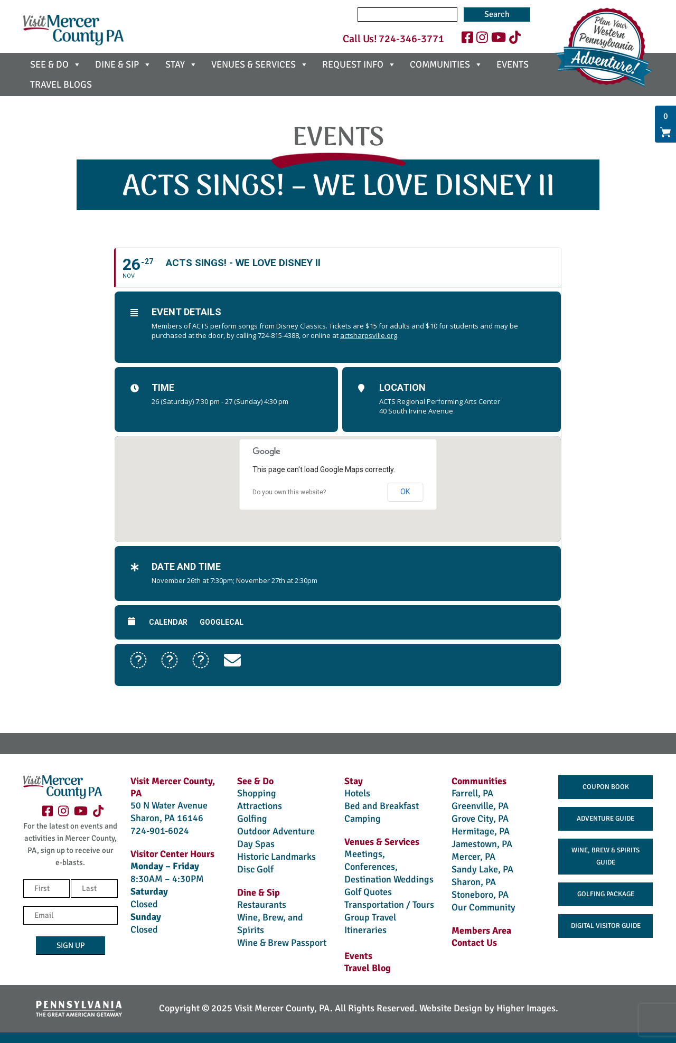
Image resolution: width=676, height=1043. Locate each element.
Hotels (357, 793)
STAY (181, 64)
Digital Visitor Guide (606, 926)
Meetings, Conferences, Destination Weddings (389, 866)
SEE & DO (55, 64)
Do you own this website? (289, 492)
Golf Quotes (368, 892)
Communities (479, 781)
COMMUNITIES (446, 64)
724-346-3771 (411, 38)
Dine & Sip (258, 892)
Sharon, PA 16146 (166, 818)
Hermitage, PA (481, 831)
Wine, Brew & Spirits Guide (605, 856)
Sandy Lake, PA (482, 869)
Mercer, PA (473, 856)
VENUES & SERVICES (259, 64)
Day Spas (256, 844)
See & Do (255, 781)
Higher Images (526, 1008)
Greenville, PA (480, 806)
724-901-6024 (159, 831)
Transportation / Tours (389, 904)
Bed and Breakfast (381, 806)
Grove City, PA (480, 818)
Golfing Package (605, 894)
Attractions (259, 806)
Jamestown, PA (482, 844)
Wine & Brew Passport (281, 942)
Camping (362, 818)
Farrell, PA (472, 793)
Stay (353, 781)
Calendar (168, 622)
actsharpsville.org (368, 335)
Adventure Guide (605, 818)
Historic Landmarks (276, 856)
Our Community (483, 907)
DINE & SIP (123, 64)
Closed (144, 904)
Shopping (256, 793)
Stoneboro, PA (480, 894)
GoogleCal (221, 622)
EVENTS (512, 64)
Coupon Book (606, 787)
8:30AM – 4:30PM (167, 879)
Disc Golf (255, 869)
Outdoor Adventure (276, 831)
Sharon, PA (474, 882)
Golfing (252, 818)
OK (405, 491)
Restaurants (261, 904)
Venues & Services (381, 842)
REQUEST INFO (359, 64)
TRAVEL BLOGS (61, 84)
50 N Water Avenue (169, 805)
